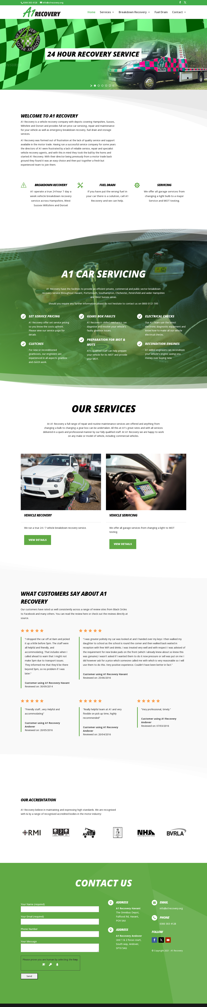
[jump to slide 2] (99, 86)
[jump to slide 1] (95, 86)
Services (105, 12)
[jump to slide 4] (106, 86)
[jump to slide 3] (102, 86)
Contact (177, 12)
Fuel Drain (161, 12)
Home (91, 12)
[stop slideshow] (113, 86)
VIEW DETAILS (38, 540)
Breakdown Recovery (133, 12)
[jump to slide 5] (110, 86)
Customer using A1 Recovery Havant (47, 682)
